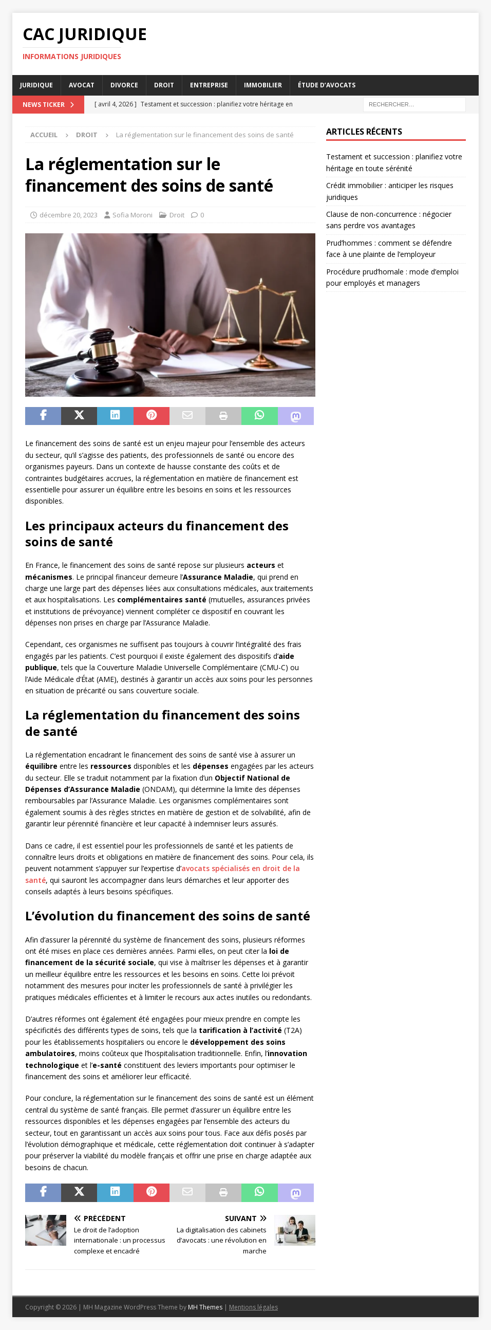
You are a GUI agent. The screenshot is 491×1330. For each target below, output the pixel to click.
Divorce (124, 85)
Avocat (82, 85)
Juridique (36, 85)
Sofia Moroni (132, 214)
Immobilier (263, 85)
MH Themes (205, 1307)
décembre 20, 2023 (69, 214)
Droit (164, 85)
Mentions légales (253, 1307)
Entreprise (209, 85)
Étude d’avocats (326, 85)
